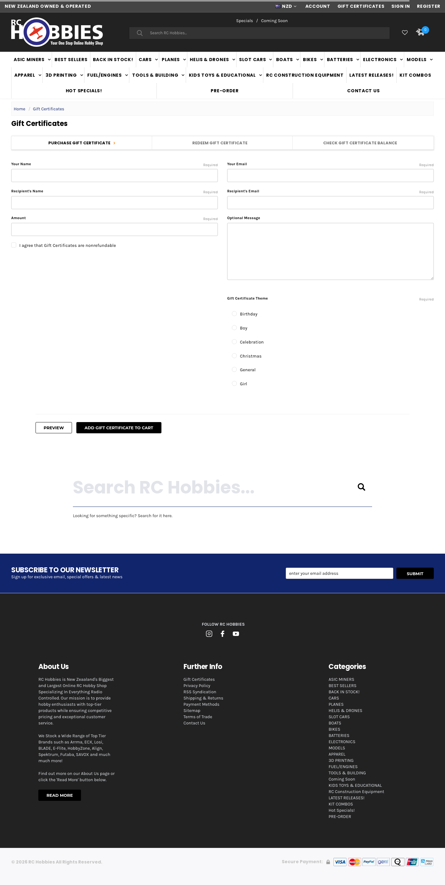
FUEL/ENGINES (104, 75)
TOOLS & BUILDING (155, 75)
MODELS (417, 59)
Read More (59, 795)
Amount (114, 218)
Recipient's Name (114, 191)
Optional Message (243, 218)
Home (19, 109)
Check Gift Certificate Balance (362, 143)
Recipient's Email (330, 191)
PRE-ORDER (224, 91)
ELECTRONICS (380, 59)
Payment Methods (201, 704)
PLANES (171, 59)
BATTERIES (340, 59)
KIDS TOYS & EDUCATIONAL (222, 75)
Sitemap (192, 710)
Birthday (248, 314)
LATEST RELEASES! (371, 75)
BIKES (310, 59)
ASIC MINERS (29, 59)
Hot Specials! (84, 91)
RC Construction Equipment (305, 75)
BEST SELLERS (71, 59)
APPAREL (24, 75)
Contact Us (363, 91)
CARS (145, 59)
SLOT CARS (252, 59)
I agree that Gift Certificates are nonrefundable (67, 245)
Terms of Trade (198, 716)
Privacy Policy (197, 685)
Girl (243, 384)
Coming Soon (274, 20)
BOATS (284, 59)
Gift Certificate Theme (330, 299)
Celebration (252, 342)
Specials (244, 20)
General (248, 370)
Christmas (251, 356)
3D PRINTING (61, 75)
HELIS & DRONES (209, 59)
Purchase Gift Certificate (81, 143)
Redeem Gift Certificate (222, 143)
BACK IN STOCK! (113, 59)
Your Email (330, 164)
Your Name (114, 164)
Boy (243, 328)
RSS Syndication (200, 692)
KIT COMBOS (415, 75)
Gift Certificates (49, 109)
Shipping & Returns (203, 698)
